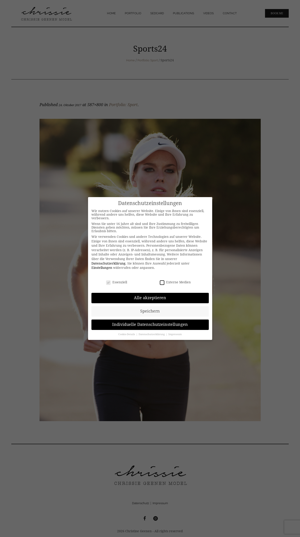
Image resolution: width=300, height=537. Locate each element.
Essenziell (116, 282)
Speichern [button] (150, 311)
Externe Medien (175, 282)
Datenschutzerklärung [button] (152, 334)
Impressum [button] (175, 334)
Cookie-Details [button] (127, 334)
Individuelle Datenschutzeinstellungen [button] (150, 324)
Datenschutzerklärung (108, 263)
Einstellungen (101, 268)
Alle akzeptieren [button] (150, 298)
